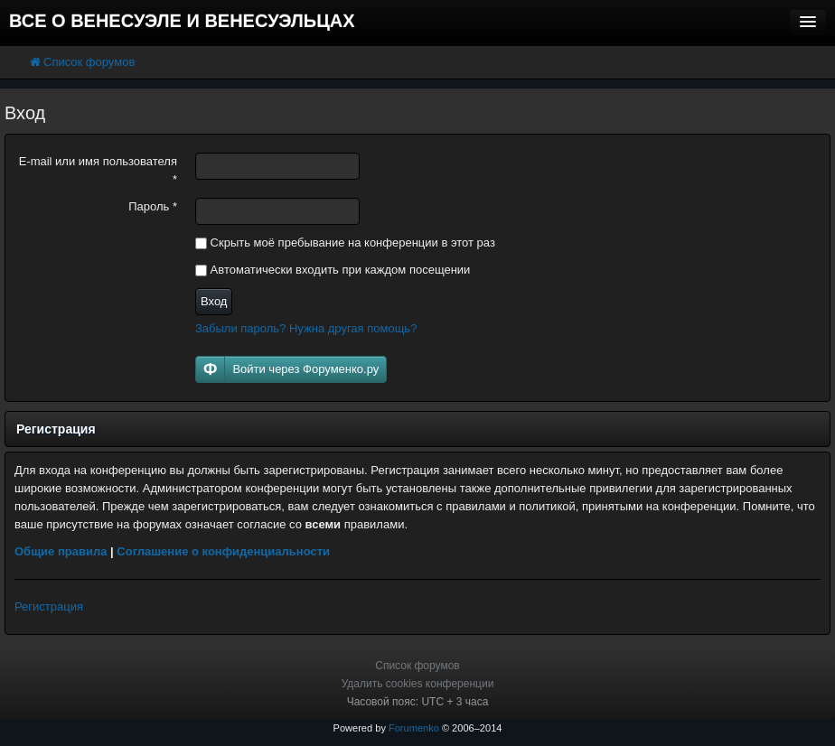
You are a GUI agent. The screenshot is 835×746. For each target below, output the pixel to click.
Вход (214, 301)
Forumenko (414, 728)
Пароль (152, 206)
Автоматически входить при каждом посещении (332, 269)
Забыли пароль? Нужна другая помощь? (306, 328)
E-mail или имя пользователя (98, 170)
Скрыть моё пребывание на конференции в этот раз (345, 242)
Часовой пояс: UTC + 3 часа (418, 701)
